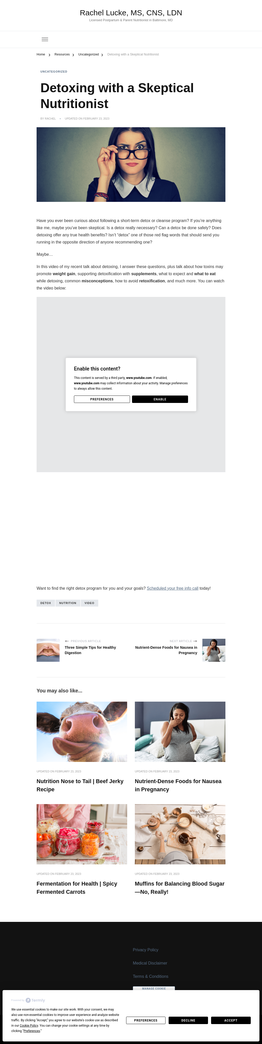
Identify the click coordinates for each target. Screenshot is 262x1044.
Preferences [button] (32, 1031)
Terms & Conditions (150, 976)
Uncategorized (53, 71)
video (89, 603)
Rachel (50, 118)
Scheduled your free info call (173, 588)
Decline (188, 1020)
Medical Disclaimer (150, 963)
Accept (231, 1020)
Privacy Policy (145, 950)
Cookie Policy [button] (29, 1025)
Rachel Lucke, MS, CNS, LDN (131, 12)
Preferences (145, 1020)
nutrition (68, 603)
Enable (160, 399)
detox (45, 603)
